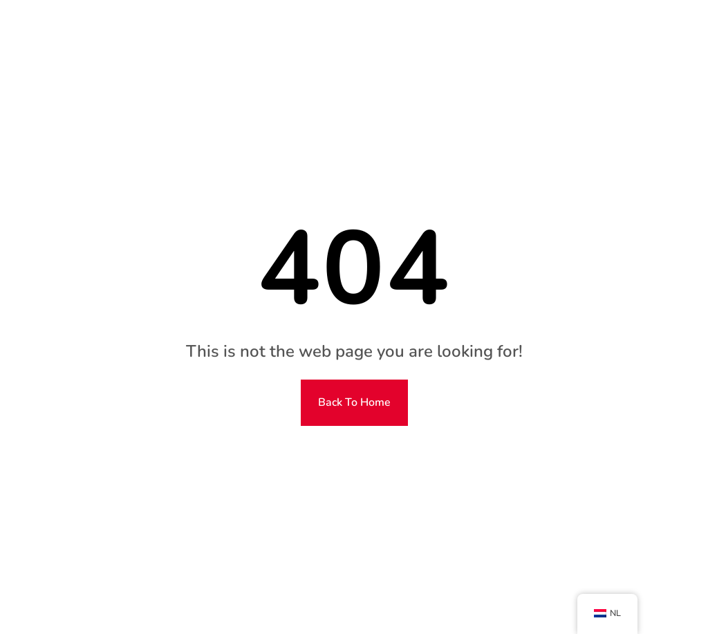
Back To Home (354, 402)
